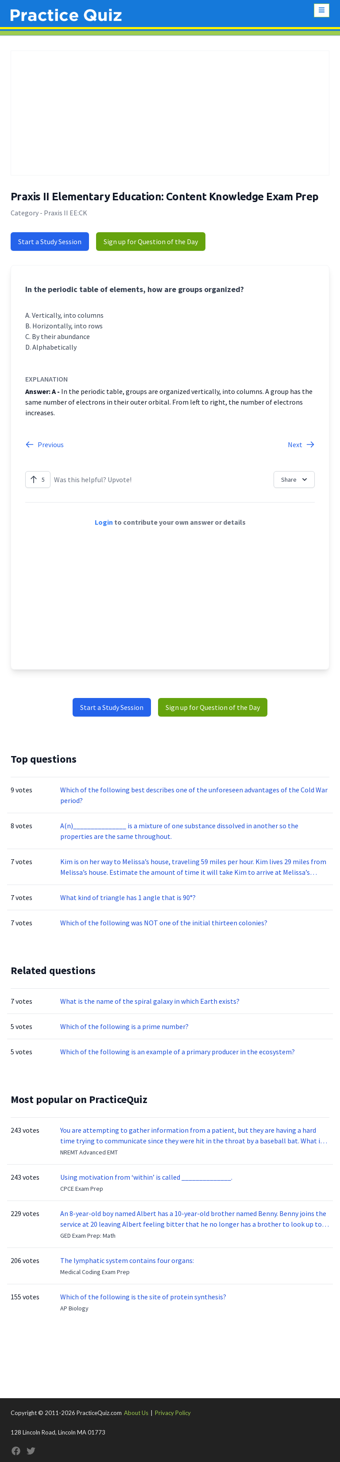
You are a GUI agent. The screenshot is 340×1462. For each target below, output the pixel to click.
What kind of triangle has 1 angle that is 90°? (128, 897)
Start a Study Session (49, 241)
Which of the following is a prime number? (124, 1026)
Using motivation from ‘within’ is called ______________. (146, 1177)
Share (295, 479)
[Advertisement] (170, 113)
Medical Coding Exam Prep (95, 1272)
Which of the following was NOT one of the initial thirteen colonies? (163, 922)
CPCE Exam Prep (81, 1189)
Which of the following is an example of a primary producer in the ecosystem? (177, 1051)
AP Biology (74, 1308)
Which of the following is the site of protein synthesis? (143, 1296)
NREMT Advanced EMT (89, 1152)
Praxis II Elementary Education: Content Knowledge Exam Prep (165, 197)
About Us (136, 1412)
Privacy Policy (173, 1412)
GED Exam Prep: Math (88, 1236)
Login (104, 522)
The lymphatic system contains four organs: (127, 1260)
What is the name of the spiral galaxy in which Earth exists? (150, 1001)
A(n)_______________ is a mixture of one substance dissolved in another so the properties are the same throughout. (179, 831)
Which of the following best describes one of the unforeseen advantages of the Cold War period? (194, 795)
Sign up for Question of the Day (151, 241)
